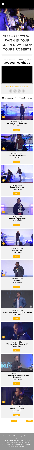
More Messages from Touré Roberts (17, 87)
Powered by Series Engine (17, 426)
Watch (16, 130)
